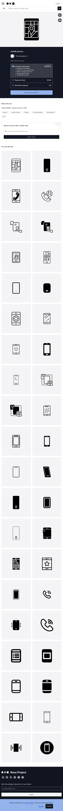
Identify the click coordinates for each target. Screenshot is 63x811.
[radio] (32, 70)
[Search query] (31, 131)
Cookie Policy (29, 803)
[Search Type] (4, 8)
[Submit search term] (59, 8)
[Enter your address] (31, 788)
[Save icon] (60, 15)
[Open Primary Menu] (3, 4)
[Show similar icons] (60, 20)
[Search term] (32, 8)
